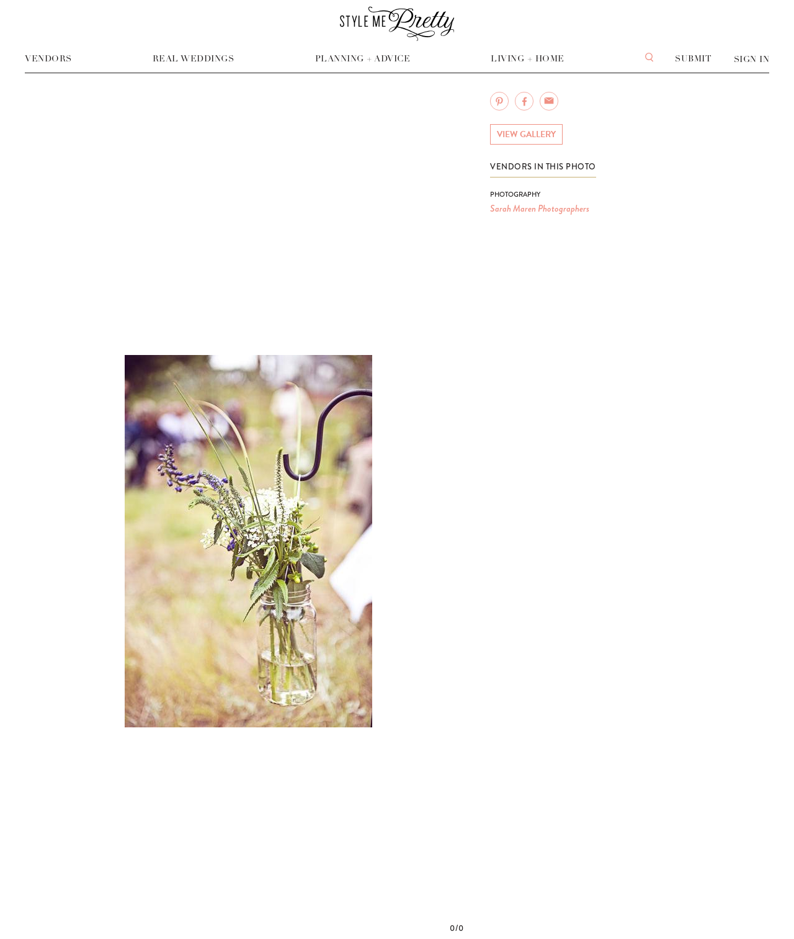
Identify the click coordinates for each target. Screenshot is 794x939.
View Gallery (526, 134)
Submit (693, 58)
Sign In (752, 59)
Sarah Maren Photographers (539, 208)
